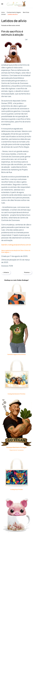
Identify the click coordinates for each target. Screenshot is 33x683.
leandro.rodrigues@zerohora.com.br (16, 244)
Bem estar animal (14, 25)
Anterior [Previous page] (6, 272)
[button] (2, 4)
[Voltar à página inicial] (16, 4)
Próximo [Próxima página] (27, 272)
